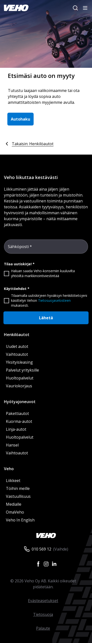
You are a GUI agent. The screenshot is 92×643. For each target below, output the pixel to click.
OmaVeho (15, 512)
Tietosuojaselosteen (54, 300)
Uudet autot (17, 346)
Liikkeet (13, 480)
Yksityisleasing (19, 362)
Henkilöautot (16, 334)
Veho (9, 468)
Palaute (43, 628)
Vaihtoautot (17, 354)
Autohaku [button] (20, 119)
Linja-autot (16, 429)
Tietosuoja (43, 614)
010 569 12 (41, 549)
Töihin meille (18, 488)
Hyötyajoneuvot (20, 401)
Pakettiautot (17, 413)
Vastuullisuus (18, 496)
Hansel (12, 445)
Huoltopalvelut (19, 378)
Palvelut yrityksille (22, 370)
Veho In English (20, 520)
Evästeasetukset (43, 600)
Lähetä (46, 318)
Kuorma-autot (19, 421)
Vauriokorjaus (19, 386)
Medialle (13, 504)
